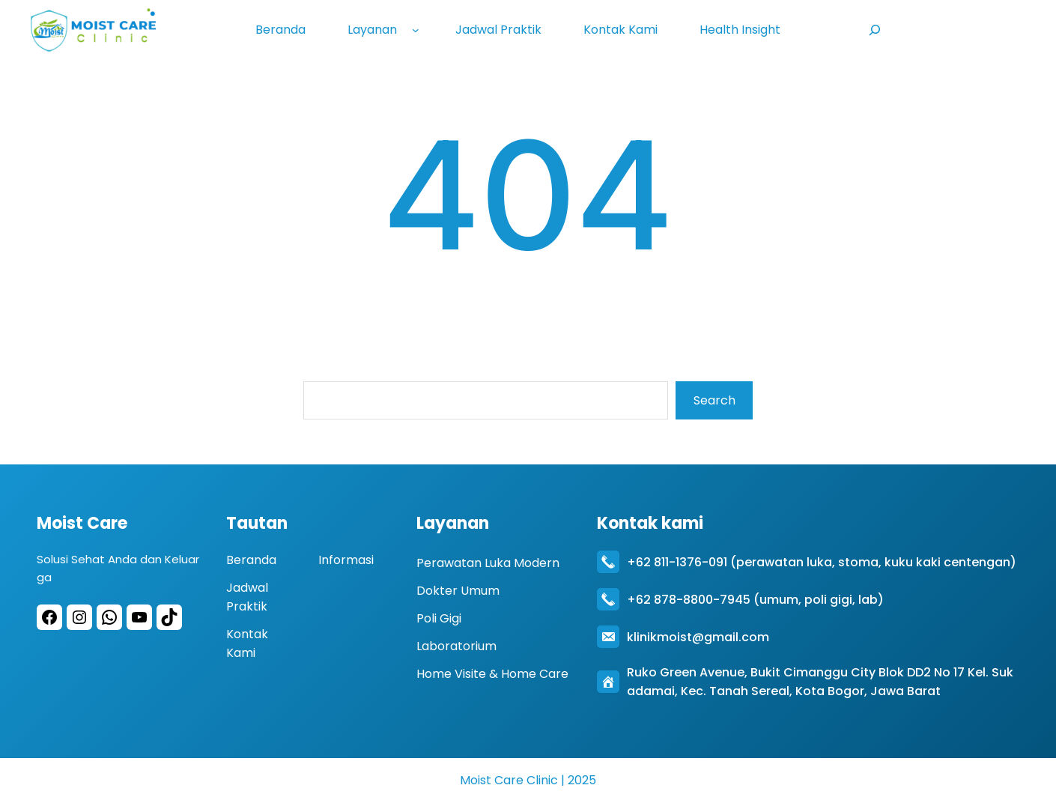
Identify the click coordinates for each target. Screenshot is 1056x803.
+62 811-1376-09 (675, 561)
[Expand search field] (874, 29)
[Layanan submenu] (418, 30)
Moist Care (82, 522)
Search (714, 400)
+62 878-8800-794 (685, 598)
